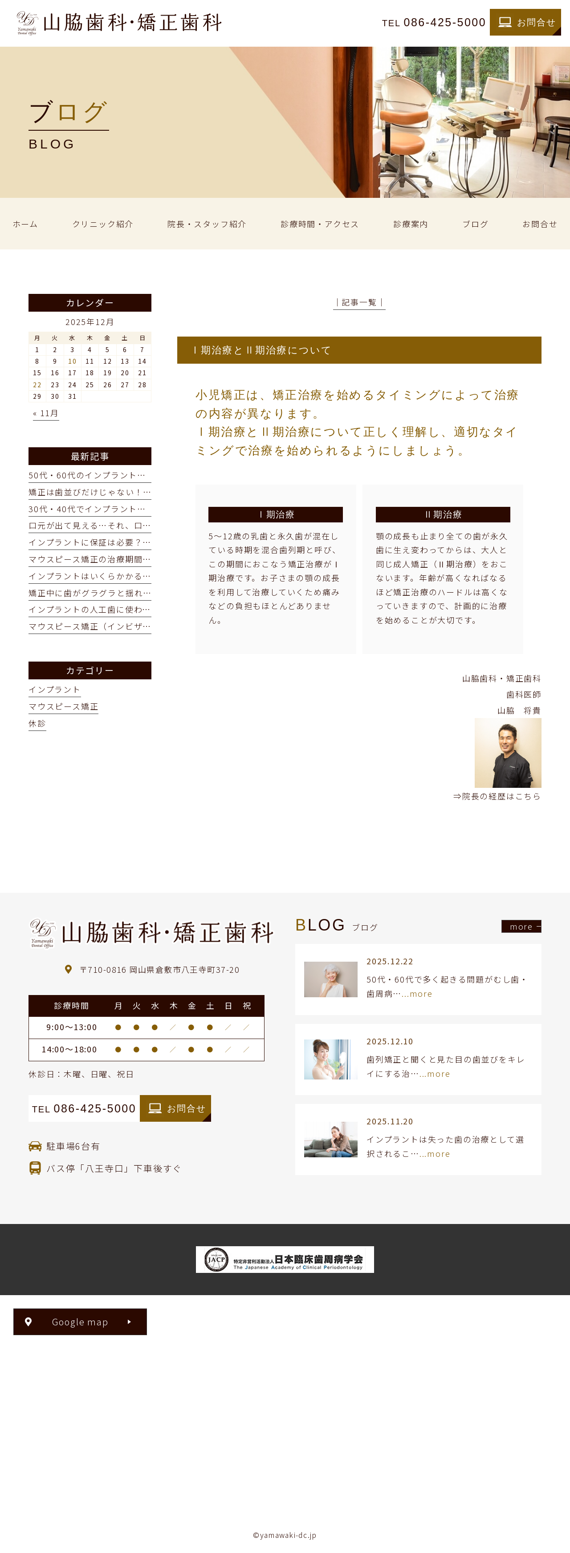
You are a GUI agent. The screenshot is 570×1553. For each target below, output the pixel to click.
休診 (37, 723)
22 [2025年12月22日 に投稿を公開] (37, 384)
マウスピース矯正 (63, 706)
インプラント (54, 689)
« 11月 (46, 412)
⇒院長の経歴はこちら (497, 796)
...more (417, 993)
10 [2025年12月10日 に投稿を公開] (72, 361)
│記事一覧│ (359, 302)
